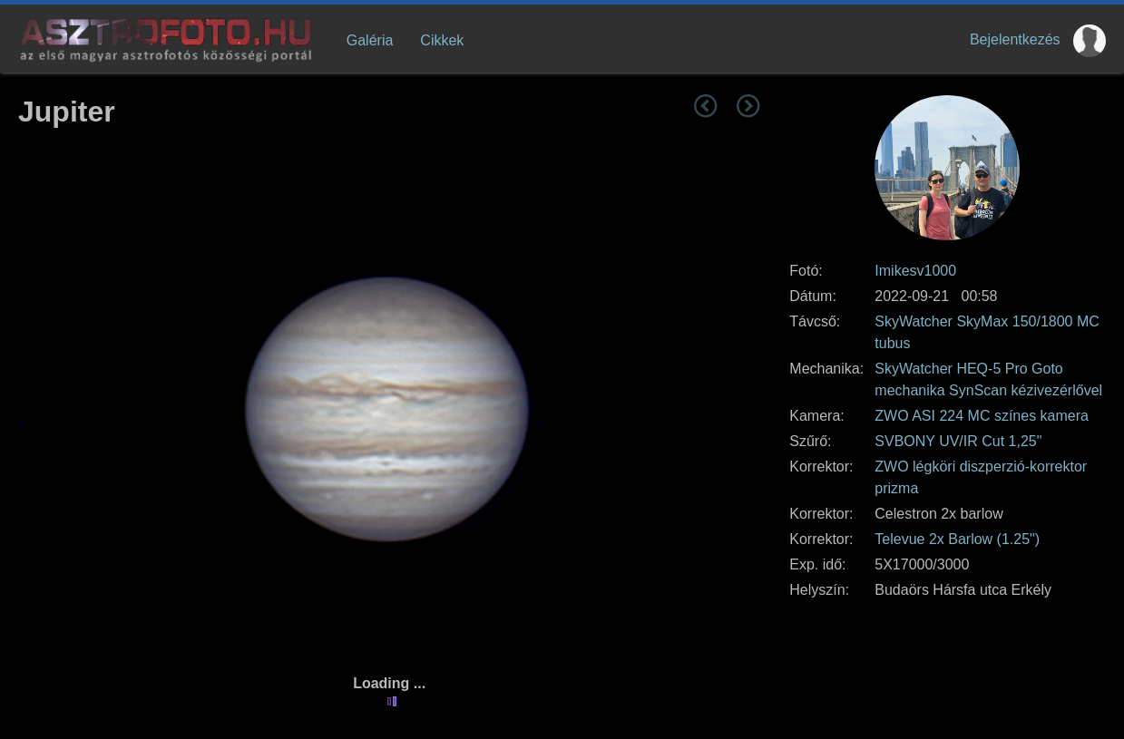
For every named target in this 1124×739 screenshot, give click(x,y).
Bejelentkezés (1015, 39)
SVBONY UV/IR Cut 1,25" (958, 441)
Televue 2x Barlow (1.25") (957, 539)
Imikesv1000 (915, 270)
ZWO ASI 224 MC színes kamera (982, 415)
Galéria (370, 40)
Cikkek (442, 40)
